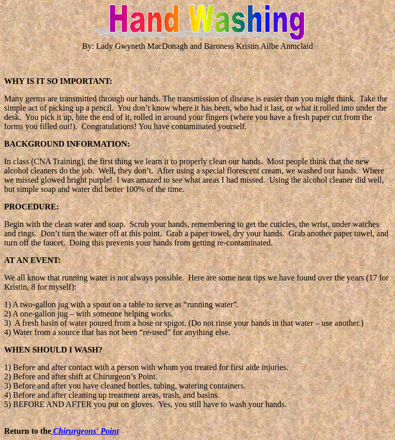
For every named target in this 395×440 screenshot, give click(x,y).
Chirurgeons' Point (86, 431)
